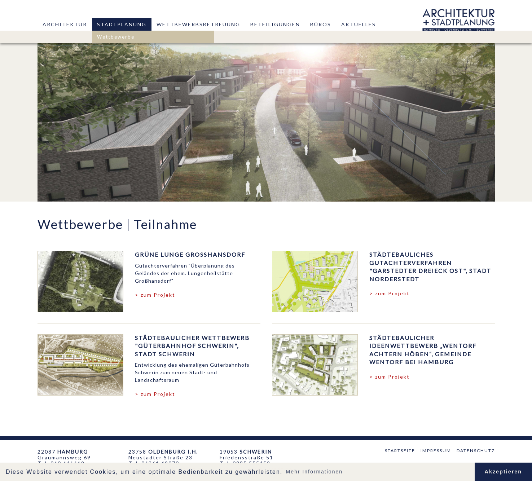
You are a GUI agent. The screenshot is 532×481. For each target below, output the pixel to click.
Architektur (65, 24)
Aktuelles (358, 24)
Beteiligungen (275, 24)
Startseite (400, 450)
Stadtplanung (121, 24)
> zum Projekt (155, 295)
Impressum (436, 450)
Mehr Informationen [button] (314, 472)
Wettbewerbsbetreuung (198, 24)
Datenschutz (476, 450)
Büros (320, 24)
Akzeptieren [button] (503, 472)
